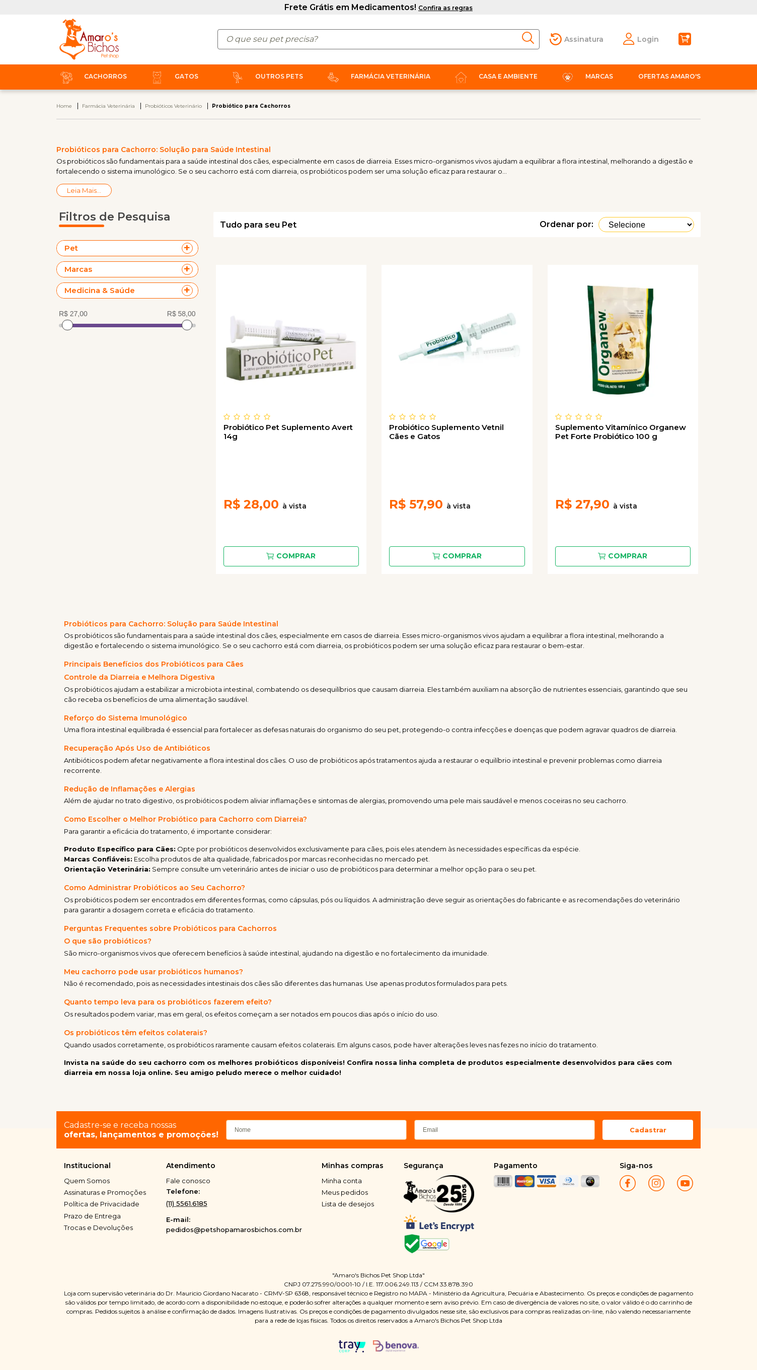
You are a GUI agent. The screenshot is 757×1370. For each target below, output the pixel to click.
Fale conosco (188, 1181)
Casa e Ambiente (494, 76)
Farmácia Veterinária (376, 76)
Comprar (296, 555)
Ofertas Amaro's (669, 76)
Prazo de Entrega (92, 1216)
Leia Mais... (84, 190)
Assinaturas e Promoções (105, 1192)
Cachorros (91, 76)
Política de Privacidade (101, 1204)
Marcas (585, 76)
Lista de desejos (348, 1204)
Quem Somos (87, 1181)
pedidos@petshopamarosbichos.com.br (234, 1229)
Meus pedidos (345, 1192)
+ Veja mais (190, 248)
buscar (531, 38)
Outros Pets (265, 76)
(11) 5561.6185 (186, 1203)
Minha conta (342, 1181)
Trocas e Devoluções (98, 1227)
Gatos (172, 76)
